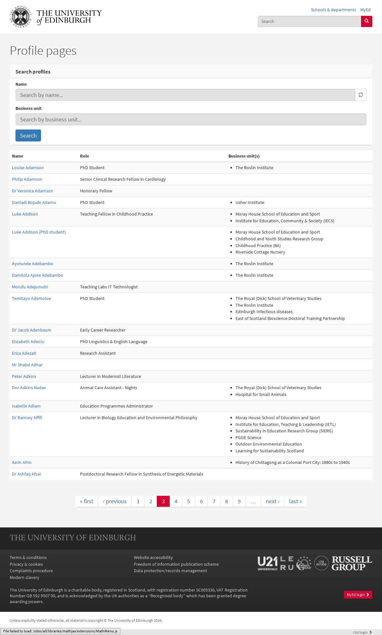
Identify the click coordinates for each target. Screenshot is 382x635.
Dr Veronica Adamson (32, 191)
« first (86, 501)
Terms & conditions (28, 557)
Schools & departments (333, 10)
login (362, 632)
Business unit (28, 108)
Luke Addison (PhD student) (39, 232)
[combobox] (309, 21)
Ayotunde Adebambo (32, 263)
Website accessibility (153, 557)
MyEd (365, 10)
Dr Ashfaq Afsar (26, 474)
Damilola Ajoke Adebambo (37, 275)
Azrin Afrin (22, 462)
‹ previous (115, 501)
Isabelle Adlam (26, 406)
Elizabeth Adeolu (28, 341)
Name (21, 84)
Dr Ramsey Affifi (27, 417)
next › (272, 501)
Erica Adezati (24, 353)
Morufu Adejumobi (30, 287)
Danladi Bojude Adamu (34, 202)
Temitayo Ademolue (31, 298)
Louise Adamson (28, 167)
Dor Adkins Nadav (29, 387)
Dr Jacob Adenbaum (31, 330)
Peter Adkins (24, 376)
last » (295, 501)
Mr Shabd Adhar (27, 365)
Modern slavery (24, 577)
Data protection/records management (170, 570)
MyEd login (358, 594)
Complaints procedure (31, 570)
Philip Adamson (27, 179)
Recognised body (166, 596)
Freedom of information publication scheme (176, 564)
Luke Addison (25, 214)
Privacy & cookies (26, 564)
